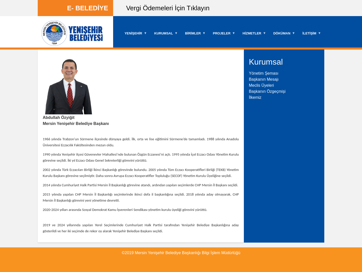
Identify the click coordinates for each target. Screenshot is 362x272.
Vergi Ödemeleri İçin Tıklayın (168, 8)
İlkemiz (255, 97)
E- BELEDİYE (87, 8)
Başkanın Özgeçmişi (267, 91)
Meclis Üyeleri (261, 85)
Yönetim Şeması (263, 73)
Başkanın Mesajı (264, 79)
